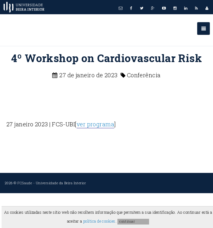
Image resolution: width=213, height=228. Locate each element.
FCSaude (24, 182)
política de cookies (99, 221)
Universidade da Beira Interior (61, 182)
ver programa (95, 124)
